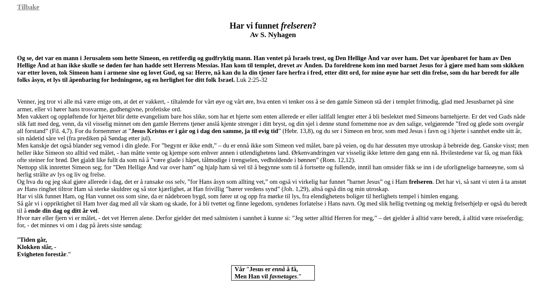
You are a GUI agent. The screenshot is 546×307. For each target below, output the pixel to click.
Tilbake (28, 7)
